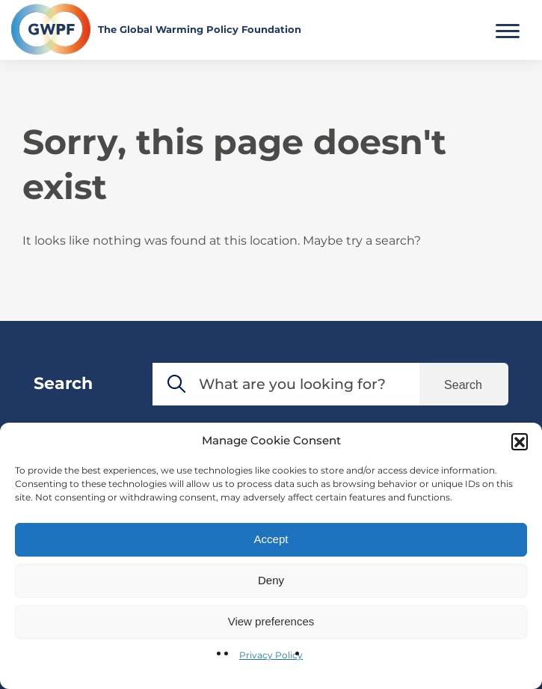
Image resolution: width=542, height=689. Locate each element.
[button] (519, 441)
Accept (271, 539)
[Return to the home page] (156, 29)
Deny (271, 580)
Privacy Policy (271, 655)
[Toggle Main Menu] (508, 29)
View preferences (271, 621)
